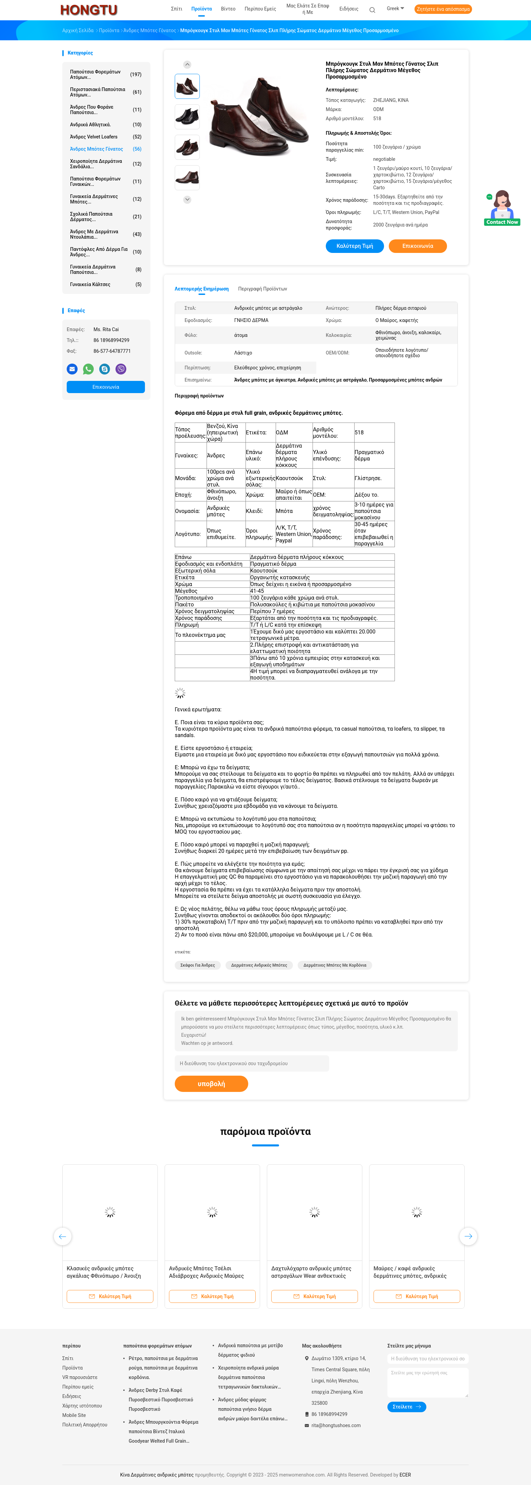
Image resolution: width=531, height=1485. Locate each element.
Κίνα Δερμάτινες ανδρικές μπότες (157, 1475)
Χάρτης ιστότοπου (82, 1405)
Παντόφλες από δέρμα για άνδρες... (106, 251)
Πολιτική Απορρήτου (84, 1424)
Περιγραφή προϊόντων (262, 289)
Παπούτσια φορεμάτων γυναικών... (106, 181)
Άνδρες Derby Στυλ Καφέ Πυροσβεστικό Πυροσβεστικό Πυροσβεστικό (161, 1399)
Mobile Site (74, 1415)
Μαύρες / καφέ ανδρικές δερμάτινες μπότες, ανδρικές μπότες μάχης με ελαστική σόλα (414, 1276)
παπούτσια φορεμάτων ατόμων (157, 1346)
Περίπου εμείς (78, 1387)
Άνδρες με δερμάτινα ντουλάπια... (106, 234)
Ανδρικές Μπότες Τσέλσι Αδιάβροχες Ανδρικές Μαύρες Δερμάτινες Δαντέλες (206, 1276)
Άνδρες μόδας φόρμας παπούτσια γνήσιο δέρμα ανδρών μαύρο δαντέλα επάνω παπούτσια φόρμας (251, 1410)
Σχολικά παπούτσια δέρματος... (106, 216)
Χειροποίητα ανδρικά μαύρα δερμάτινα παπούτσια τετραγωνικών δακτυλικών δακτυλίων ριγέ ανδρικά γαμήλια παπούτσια (248, 1378)
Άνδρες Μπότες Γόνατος (106, 149)
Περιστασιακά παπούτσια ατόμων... (106, 92)
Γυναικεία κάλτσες (106, 284)
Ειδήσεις (71, 1396)
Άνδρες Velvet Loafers (106, 136)
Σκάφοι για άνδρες (197, 965)
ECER (405, 1475)
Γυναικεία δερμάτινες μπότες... (106, 199)
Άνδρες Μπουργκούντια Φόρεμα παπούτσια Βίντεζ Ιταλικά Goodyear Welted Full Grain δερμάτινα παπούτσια (163, 1432)
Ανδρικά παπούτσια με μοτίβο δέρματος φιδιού (250, 1350)
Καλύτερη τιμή (355, 246)
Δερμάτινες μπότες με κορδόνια (334, 965)
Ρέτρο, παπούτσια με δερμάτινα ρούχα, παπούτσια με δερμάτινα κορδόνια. (163, 1368)
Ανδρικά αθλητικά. (106, 124)
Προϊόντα (72, 1368)
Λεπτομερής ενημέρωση (202, 289)
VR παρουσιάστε (80, 1377)
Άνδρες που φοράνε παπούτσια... (106, 109)
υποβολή (211, 1084)
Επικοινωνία (105, 387)
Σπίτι (67, 1358)
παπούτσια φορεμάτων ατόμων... (106, 74)
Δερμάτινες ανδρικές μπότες (259, 965)
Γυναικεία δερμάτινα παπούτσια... (106, 269)
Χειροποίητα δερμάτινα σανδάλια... (106, 163)
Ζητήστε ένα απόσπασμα (443, 9)
